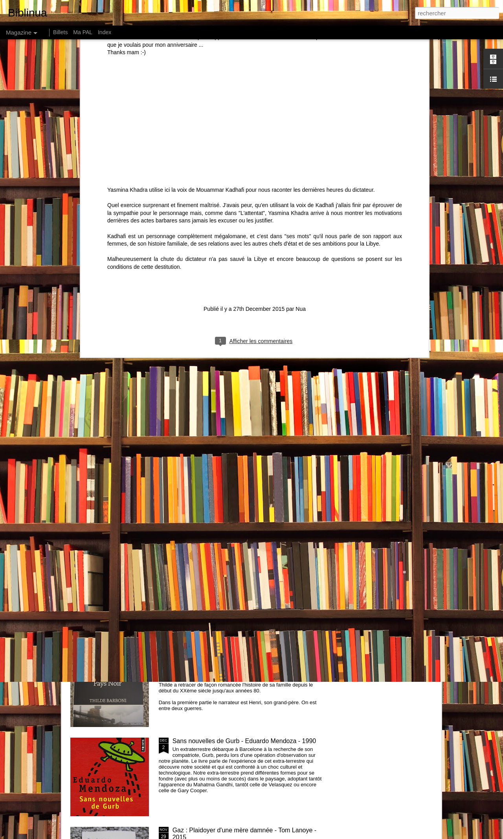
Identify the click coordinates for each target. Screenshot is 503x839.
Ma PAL (82, 32)
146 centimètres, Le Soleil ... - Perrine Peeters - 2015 (390, 365)
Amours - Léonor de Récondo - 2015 (135, 424)
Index (104, 32)
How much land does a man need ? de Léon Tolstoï (302, 365)
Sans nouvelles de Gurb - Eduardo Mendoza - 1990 (244, 741)
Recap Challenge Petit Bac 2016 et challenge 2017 (244, 562)
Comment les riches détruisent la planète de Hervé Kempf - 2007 (112, 369)
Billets (60, 32)
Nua (301, 95)
